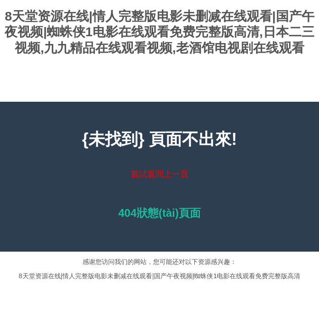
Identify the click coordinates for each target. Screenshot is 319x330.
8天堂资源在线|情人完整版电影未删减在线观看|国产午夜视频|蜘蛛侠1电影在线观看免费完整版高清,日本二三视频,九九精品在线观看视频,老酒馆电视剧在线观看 (159, 32)
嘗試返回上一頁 (159, 174)
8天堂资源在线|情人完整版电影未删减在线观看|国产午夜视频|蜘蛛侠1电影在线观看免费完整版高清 (159, 276)
